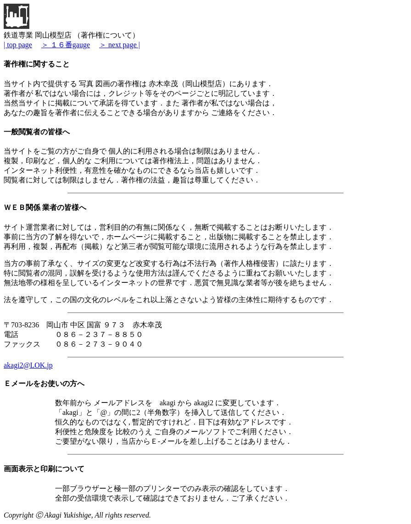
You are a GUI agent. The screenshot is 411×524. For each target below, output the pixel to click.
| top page (18, 45)
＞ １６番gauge (65, 45)
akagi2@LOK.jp (28, 365)
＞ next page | (119, 45)
